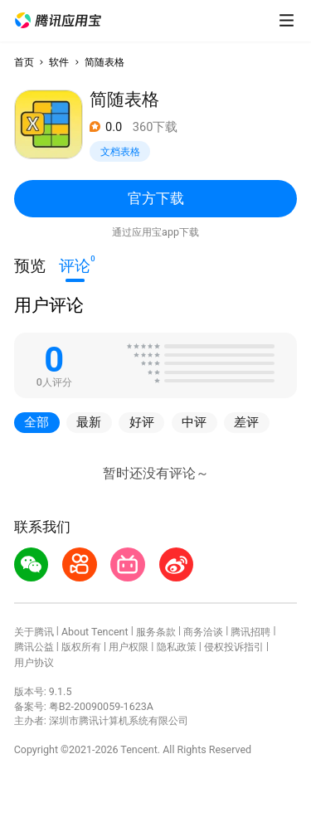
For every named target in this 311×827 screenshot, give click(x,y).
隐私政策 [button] (177, 646)
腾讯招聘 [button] (250, 631)
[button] (58, 20)
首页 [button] (24, 62)
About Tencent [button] (95, 631)
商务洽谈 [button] (203, 631)
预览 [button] (30, 266)
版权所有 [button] (81, 646)
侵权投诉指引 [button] (234, 646)
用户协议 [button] (34, 662)
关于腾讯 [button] (34, 631)
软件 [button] (59, 62)
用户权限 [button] (128, 646)
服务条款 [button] (156, 631)
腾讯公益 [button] (34, 646)
